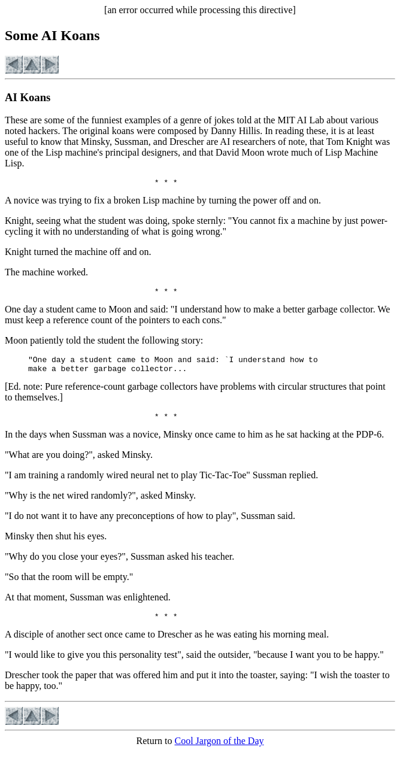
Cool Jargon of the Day (218, 751)
